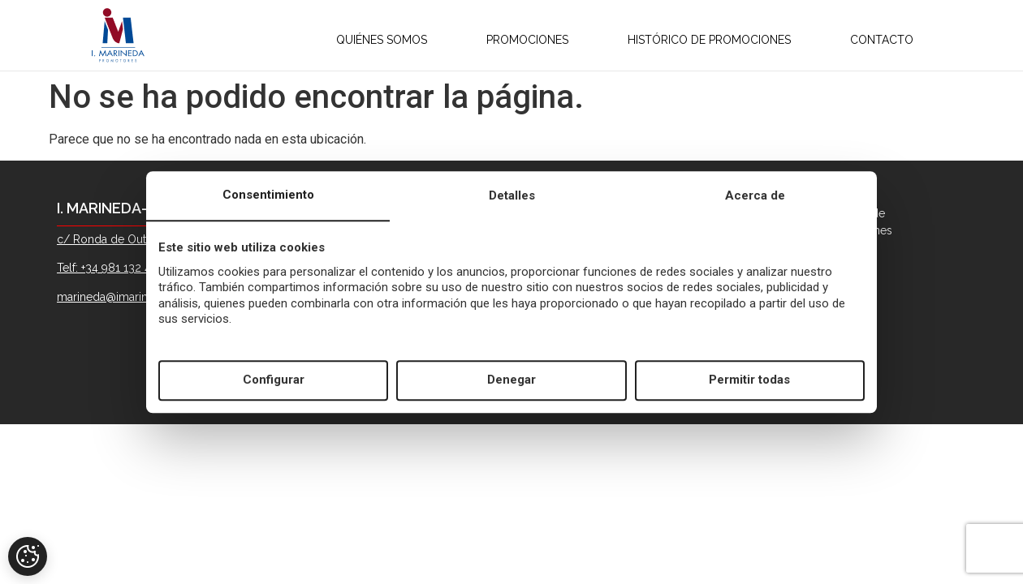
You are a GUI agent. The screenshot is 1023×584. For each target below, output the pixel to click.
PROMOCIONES (509, 39)
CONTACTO (872, 39)
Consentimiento (268, 194)
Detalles (512, 195)
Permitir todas (749, 380)
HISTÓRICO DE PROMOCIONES (691, 39)
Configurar (273, 380)
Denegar (511, 380)
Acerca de (755, 195)
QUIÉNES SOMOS (363, 39)
